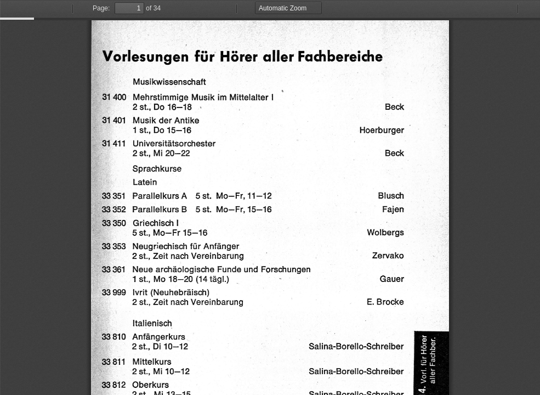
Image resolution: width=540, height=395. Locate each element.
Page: (101, 8)
